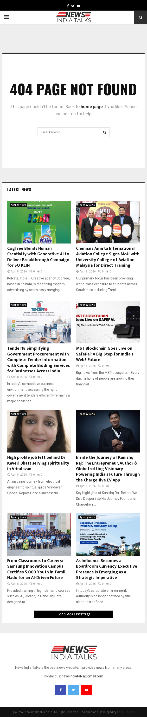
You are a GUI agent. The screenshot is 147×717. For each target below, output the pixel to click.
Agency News (18, 205)
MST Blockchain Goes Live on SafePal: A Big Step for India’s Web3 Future (104, 354)
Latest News (19, 189)
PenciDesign (125, 712)
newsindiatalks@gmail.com (82, 676)
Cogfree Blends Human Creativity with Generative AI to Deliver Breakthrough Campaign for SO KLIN (38, 257)
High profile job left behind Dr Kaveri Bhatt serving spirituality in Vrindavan (38, 463)
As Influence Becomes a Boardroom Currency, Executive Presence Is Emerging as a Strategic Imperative (106, 569)
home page (92, 106)
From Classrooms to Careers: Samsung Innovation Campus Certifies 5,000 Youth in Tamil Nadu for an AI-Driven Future (36, 569)
